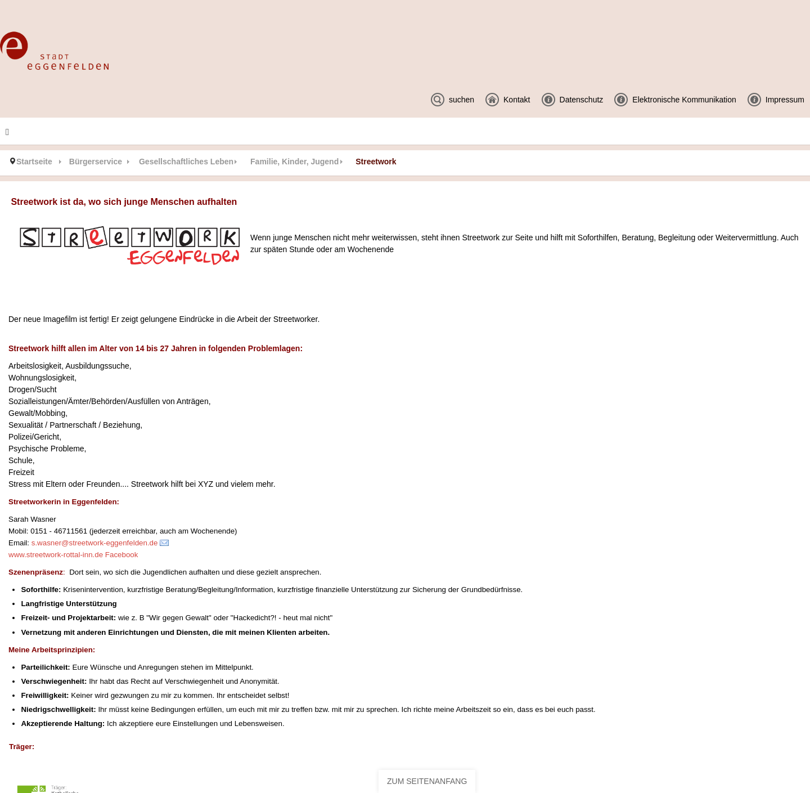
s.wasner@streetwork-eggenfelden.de (95, 543)
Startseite (34, 161)
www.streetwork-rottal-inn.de (55, 554)
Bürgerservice (95, 161)
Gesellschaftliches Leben (186, 161)
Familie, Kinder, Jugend (294, 161)
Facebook (121, 554)
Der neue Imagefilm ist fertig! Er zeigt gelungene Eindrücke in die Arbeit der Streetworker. (164, 319)
